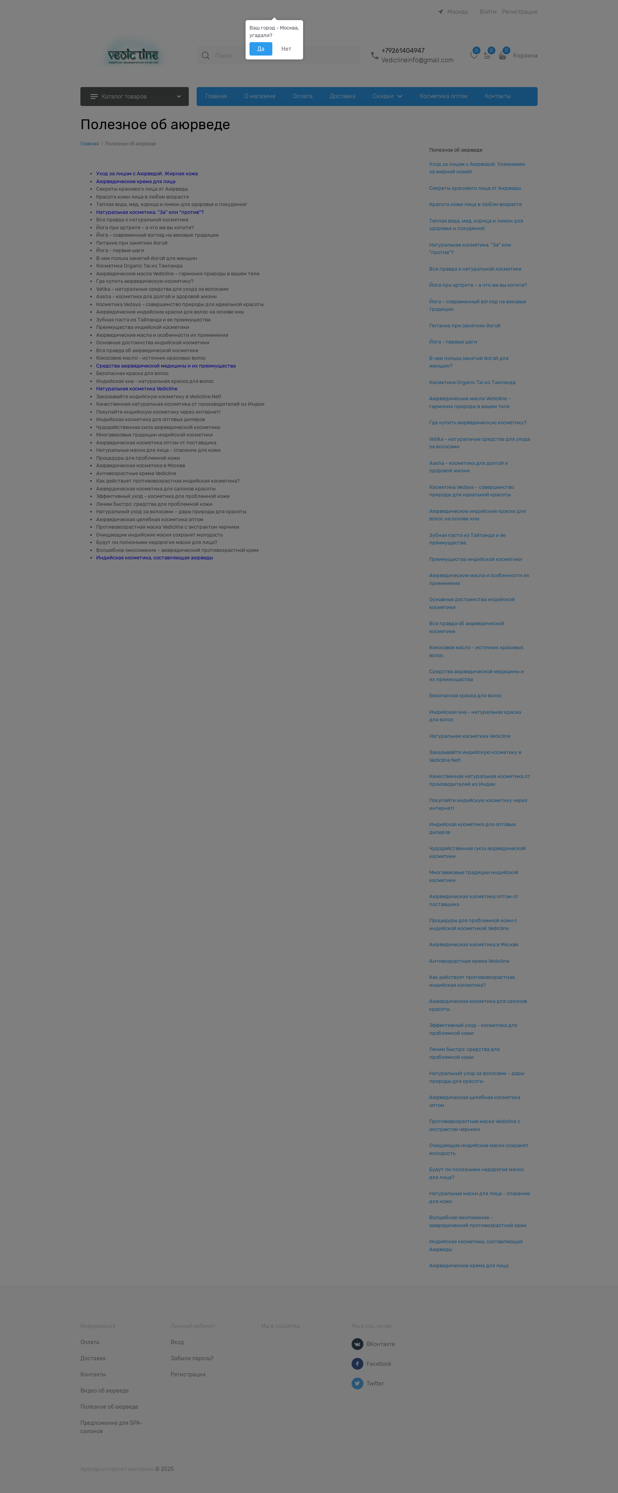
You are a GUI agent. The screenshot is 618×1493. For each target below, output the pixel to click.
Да (260, 49)
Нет (286, 49)
